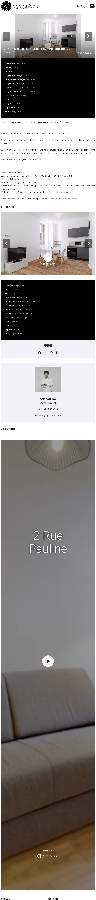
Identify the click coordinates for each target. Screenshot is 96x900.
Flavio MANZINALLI (48, 398)
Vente (3, 122)
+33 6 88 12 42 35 (50, 409)
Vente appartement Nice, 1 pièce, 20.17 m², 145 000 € (47, 122)
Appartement (15, 122)
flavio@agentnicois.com (50, 415)
